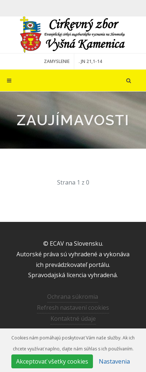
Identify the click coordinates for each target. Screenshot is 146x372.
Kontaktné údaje (73, 319)
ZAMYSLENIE (57, 61)
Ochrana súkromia (72, 297)
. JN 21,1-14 (90, 61)
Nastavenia (114, 361)
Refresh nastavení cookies (73, 308)
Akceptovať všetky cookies (52, 361)
